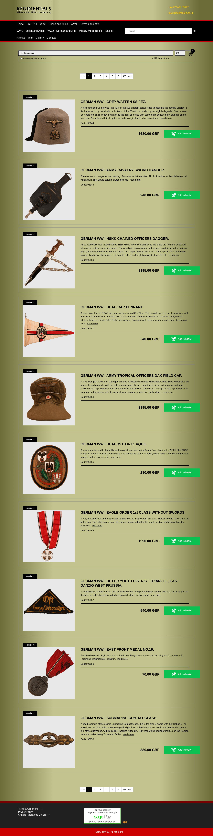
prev (83, 76)
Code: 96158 (87, 739)
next (130, 76)
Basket (109, 30)
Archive (21, 37)
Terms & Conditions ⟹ (30, 809)
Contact (51, 37)
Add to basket (170, 133)
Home (20, 24)
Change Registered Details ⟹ (34, 815)
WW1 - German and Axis (85, 24)
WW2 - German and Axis (61, 30)
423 (124, 76)
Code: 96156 (87, 462)
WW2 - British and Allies (31, 30)
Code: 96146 (87, 184)
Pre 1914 (32, 24)
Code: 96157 (87, 600)
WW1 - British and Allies (54, 24)
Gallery (40, 37)
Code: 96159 (87, 664)
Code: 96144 (87, 123)
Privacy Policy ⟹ (27, 812)
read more (166, 118)
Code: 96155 (87, 530)
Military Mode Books (91, 30)
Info (30, 37)
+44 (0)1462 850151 (179, 7)
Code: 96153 (87, 397)
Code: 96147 (87, 328)
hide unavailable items (33, 58)
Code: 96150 (87, 260)
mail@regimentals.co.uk (181, 13)
